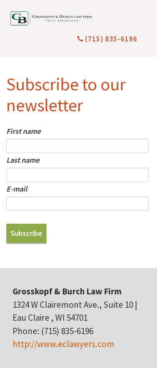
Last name (22, 160)
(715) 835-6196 (107, 38)
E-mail (16, 189)
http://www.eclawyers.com (63, 344)
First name (23, 131)
